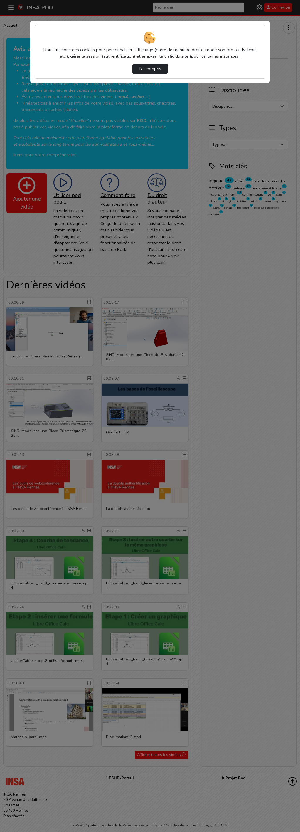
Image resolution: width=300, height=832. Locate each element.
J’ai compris (150, 69)
